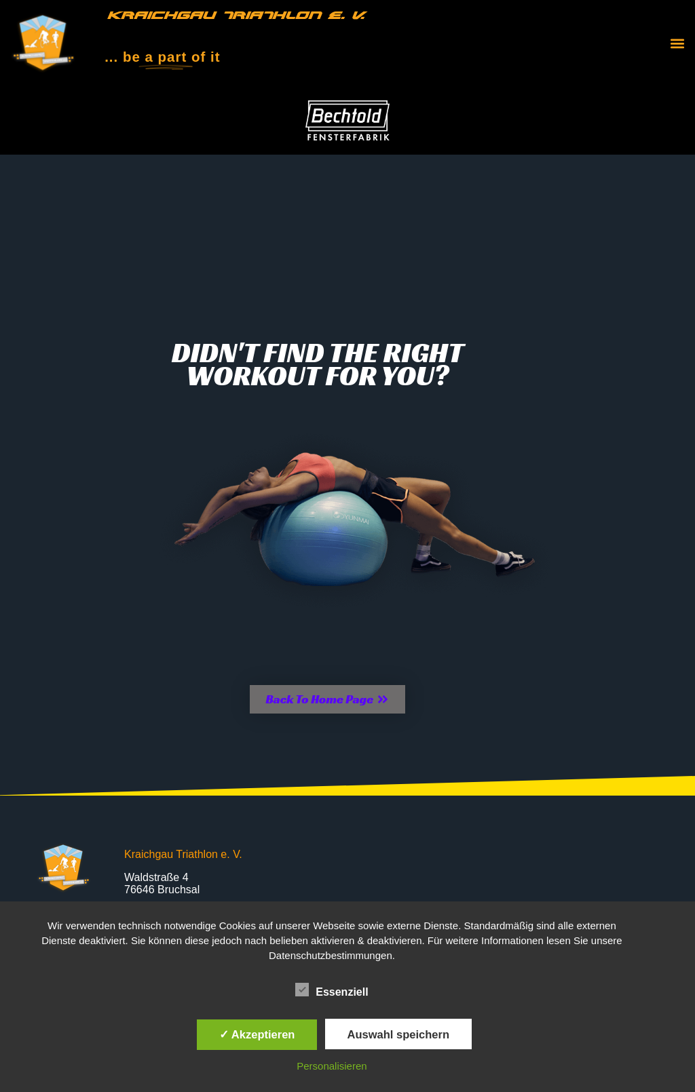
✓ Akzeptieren (257, 1034)
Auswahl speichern (398, 1034)
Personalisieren (332, 1066)
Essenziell (331, 990)
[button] (677, 44)
